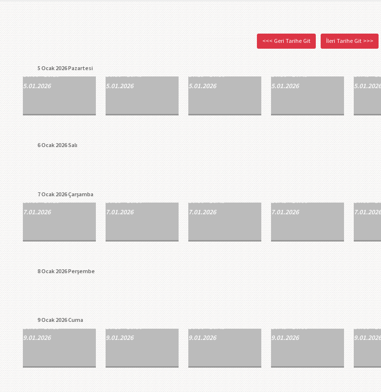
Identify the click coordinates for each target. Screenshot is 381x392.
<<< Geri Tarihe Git (286, 40)
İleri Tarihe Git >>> (349, 40)
